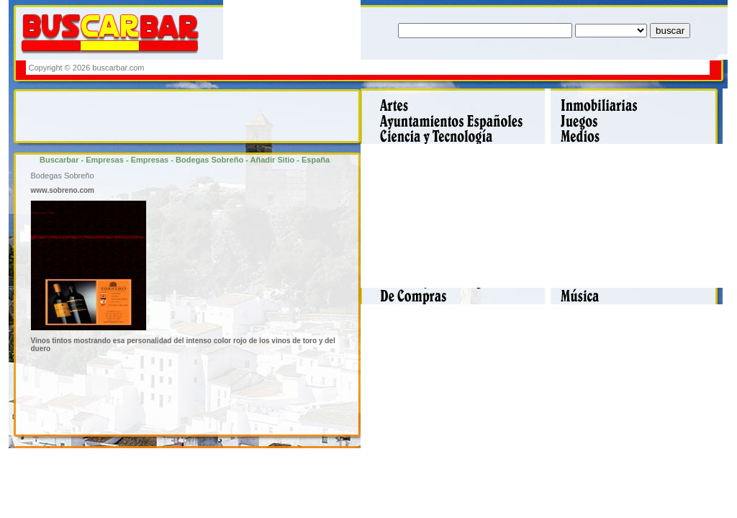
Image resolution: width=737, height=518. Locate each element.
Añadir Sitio (272, 159)
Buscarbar (59, 159)
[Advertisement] (445, 67)
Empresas (105, 159)
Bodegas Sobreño (209, 159)
